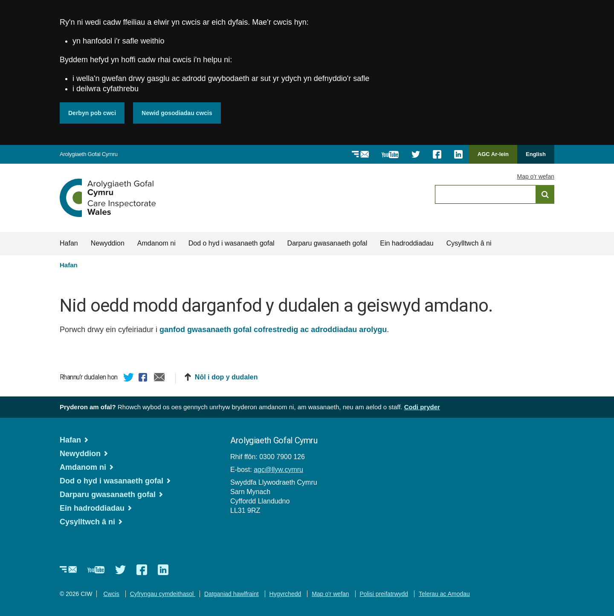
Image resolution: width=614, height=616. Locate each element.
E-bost (159, 378)
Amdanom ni (156, 243)
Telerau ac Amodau (444, 593)
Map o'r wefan (536, 176)
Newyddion (108, 243)
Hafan (69, 243)
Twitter (128, 378)
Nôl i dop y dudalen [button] (226, 377)
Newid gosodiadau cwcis (177, 113)
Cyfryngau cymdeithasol (162, 593)
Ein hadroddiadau (406, 243)
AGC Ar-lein (495, 157)
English (536, 154)
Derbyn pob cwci (92, 113)
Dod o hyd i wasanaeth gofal (231, 243)
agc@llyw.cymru (278, 469)
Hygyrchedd (285, 593)
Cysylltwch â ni (469, 243)
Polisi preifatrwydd (384, 593)
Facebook (144, 378)
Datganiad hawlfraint (231, 593)
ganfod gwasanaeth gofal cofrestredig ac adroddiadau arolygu (273, 329)
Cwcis (111, 593)
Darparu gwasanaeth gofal (327, 243)
